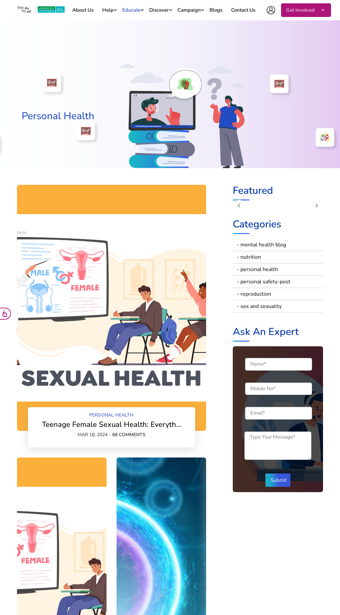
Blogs (215, 10)
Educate (131, 10)
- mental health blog (261, 244)
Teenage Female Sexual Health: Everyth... (111, 425)
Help (108, 10)
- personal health (257, 269)
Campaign (189, 10)
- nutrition (249, 257)
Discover (159, 10)
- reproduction (254, 294)
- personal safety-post (263, 281)
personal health (111, 415)
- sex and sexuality (259, 306)
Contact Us (243, 10)
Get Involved (300, 10)
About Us (83, 10)
